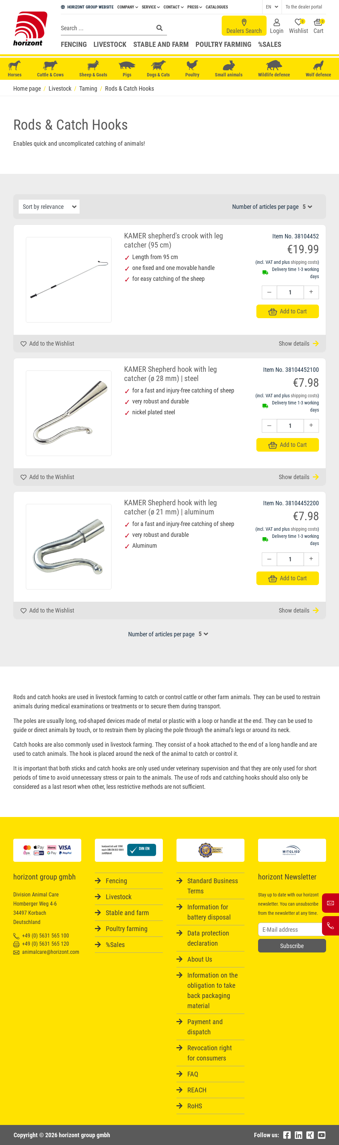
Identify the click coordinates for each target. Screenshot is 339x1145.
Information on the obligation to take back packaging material (212, 990)
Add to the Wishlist (47, 343)
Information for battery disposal (209, 912)
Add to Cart (287, 311)
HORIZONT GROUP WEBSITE (87, 7)
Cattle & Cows (50, 68)
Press (194, 7)
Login (277, 26)
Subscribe (292, 945)
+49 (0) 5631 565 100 (41, 935)
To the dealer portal (304, 7)
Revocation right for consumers (209, 1053)
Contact (174, 7)
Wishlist (298, 26)
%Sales (269, 44)
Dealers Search (244, 26)
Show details (299, 343)
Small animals (228, 68)
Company (127, 7)
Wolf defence (318, 68)
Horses (14, 68)
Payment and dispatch (205, 1027)
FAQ (192, 1074)
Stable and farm (161, 44)
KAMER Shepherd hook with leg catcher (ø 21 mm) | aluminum (170, 507)
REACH (196, 1090)
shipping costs (304, 262)
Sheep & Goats (93, 68)
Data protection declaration (208, 938)
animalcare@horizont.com (46, 952)
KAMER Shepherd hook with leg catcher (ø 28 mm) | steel (170, 373)
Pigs (127, 68)
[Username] (292, 929)
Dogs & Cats (158, 68)
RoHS (194, 1106)
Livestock (110, 44)
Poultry (192, 68)
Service (151, 7)
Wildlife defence (274, 68)
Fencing (74, 44)
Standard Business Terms (212, 886)
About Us (199, 959)
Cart (319, 26)
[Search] (105, 28)
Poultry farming (223, 44)
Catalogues (217, 7)
